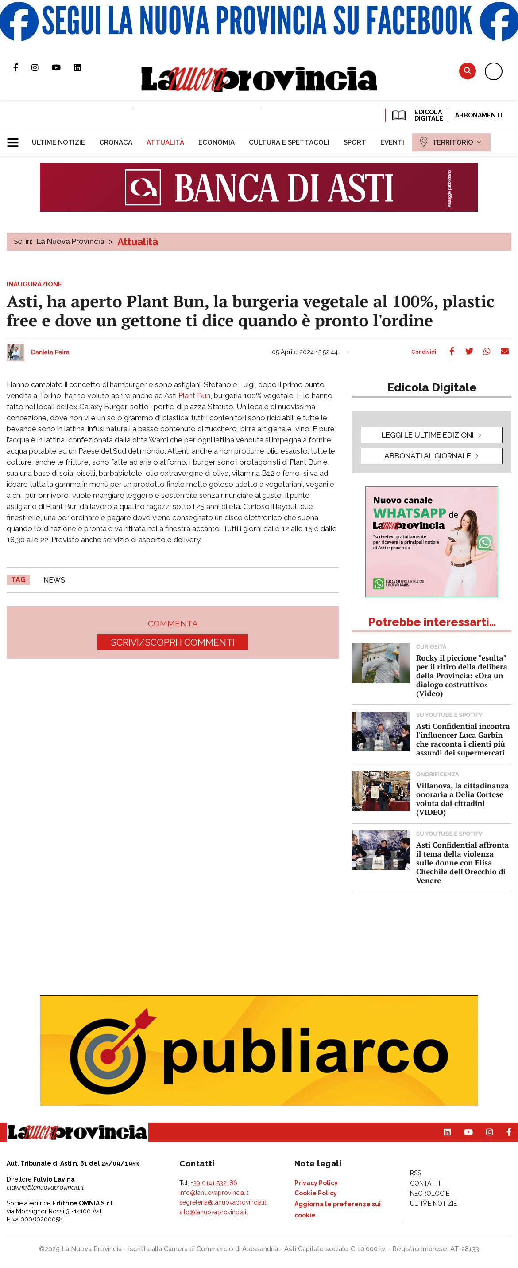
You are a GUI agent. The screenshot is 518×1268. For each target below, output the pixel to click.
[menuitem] (58, 142)
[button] (16, 139)
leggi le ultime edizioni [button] (428, 434)
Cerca (467, 71)
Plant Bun (194, 395)
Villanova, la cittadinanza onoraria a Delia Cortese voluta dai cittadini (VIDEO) (462, 798)
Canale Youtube (63, 67)
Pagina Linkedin (84, 67)
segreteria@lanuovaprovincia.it (222, 1202)
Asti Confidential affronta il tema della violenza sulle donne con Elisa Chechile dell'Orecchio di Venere (462, 862)
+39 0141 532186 (214, 1182)
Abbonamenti (478, 115)
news (54, 580)
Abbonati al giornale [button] (427, 455)
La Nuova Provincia (70, 241)
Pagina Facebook (22, 67)
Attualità (137, 241)
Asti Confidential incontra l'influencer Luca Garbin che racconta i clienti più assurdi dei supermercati (463, 739)
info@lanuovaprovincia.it (213, 1192)
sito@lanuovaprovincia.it (213, 1212)
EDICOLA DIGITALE (416, 115)
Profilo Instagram (41, 67)
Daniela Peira (50, 352)
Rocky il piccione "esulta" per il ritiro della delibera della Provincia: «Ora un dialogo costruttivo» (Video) (461, 675)
